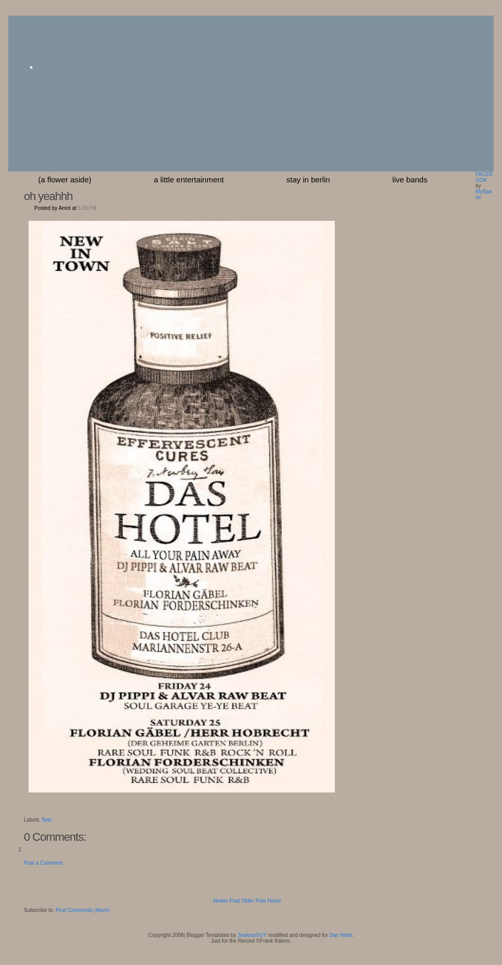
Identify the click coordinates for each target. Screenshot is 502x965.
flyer (47, 820)
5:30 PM (87, 208)
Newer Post (226, 901)
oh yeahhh (48, 196)
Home (274, 901)
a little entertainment (189, 179)
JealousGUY (252, 935)
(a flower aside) (65, 179)
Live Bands (410, 179)
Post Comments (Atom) (83, 910)
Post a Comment (43, 863)
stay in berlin (308, 179)
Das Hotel (340, 935)
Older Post (253, 901)
